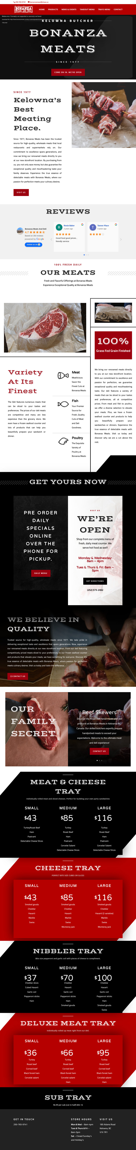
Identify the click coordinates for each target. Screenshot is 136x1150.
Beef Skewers (99, 712)
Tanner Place (103, 226)
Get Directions (95, 581)
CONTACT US (18, 676)
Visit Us (21, 192)
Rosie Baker (69, 226)
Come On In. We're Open (68, 72)
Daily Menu (40, 573)
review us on (33, 244)
